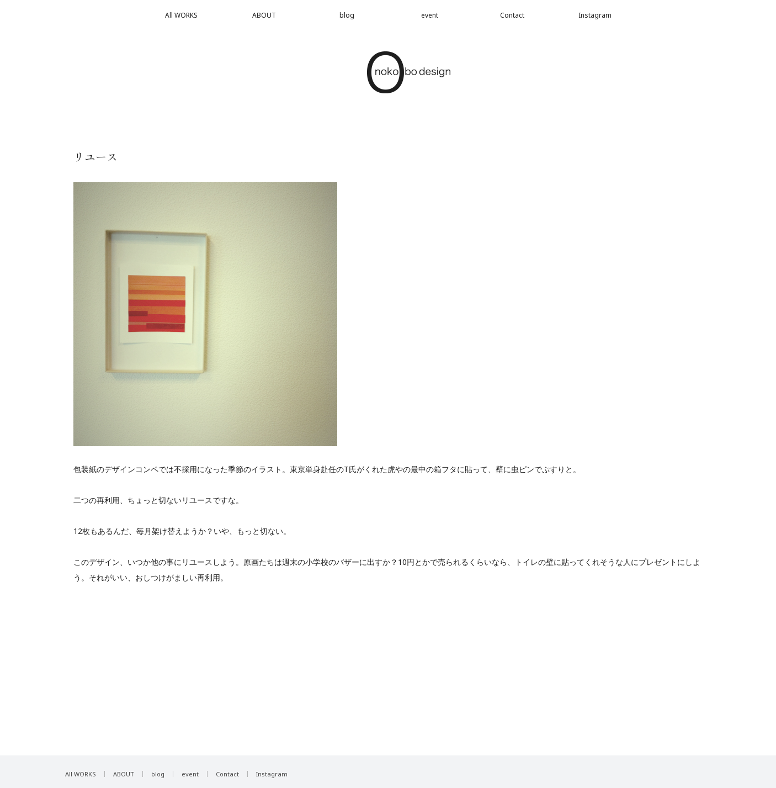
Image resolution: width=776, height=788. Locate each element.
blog (346, 15)
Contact (512, 15)
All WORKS (181, 15)
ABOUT (264, 15)
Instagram (595, 15)
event (429, 15)
